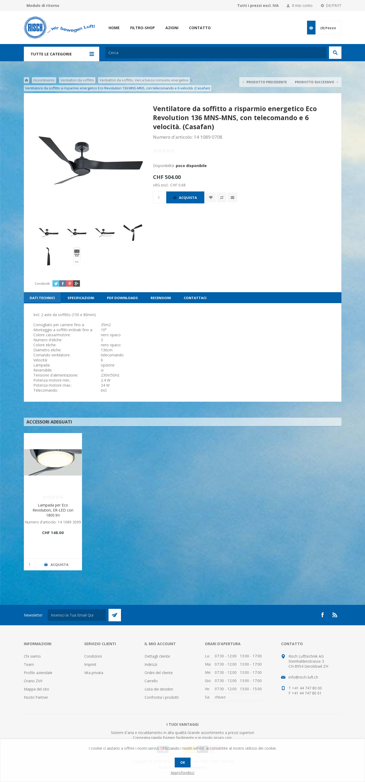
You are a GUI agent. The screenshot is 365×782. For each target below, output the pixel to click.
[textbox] (215, 52)
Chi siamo (32, 656)
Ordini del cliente (159, 672)
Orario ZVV (33, 680)
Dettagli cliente (157, 656)
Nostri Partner (36, 697)
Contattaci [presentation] (195, 297)
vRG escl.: (161, 184)
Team (29, 664)
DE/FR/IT (333, 5)
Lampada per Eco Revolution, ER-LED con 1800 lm (53, 510)
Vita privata (93, 672)
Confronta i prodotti (162, 697)
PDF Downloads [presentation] (122, 297)
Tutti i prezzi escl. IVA (258, 5)
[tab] (42, 297)
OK (182, 762)
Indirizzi (151, 664)
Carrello (151, 680)
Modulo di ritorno (42, 5)
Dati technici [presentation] (42, 297)
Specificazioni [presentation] (80, 297)
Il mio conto (302, 5)
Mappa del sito (36, 689)
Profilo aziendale (38, 672)
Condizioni (93, 656)
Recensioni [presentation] (161, 297)
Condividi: (42, 283)
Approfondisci (182, 772)
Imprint (90, 664)
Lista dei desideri (159, 689)
